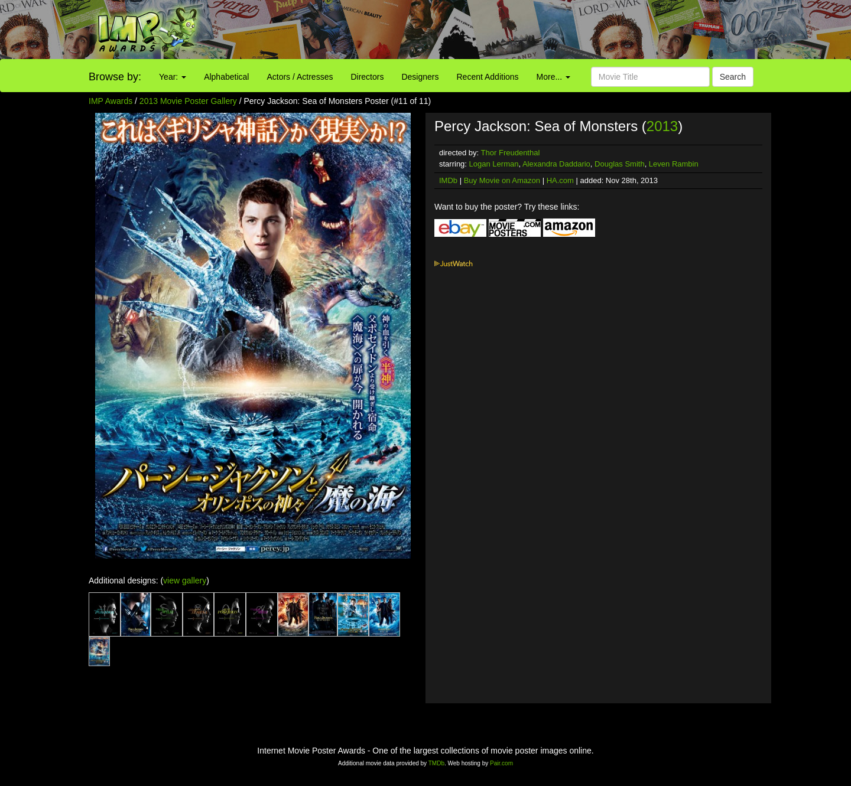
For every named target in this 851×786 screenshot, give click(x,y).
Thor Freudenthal (510, 152)
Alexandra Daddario (556, 163)
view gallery (184, 580)
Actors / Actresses (300, 76)
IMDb (448, 180)
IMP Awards (110, 101)
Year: (172, 76)
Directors (367, 76)
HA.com (560, 180)
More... (553, 76)
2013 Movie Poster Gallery (188, 101)
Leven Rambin (674, 163)
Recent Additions (488, 76)
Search (733, 76)
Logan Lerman (494, 163)
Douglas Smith (620, 163)
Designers (420, 76)
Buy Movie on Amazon (502, 180)
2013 (662, 126)
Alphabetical (226, 76)
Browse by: (115, 77)
